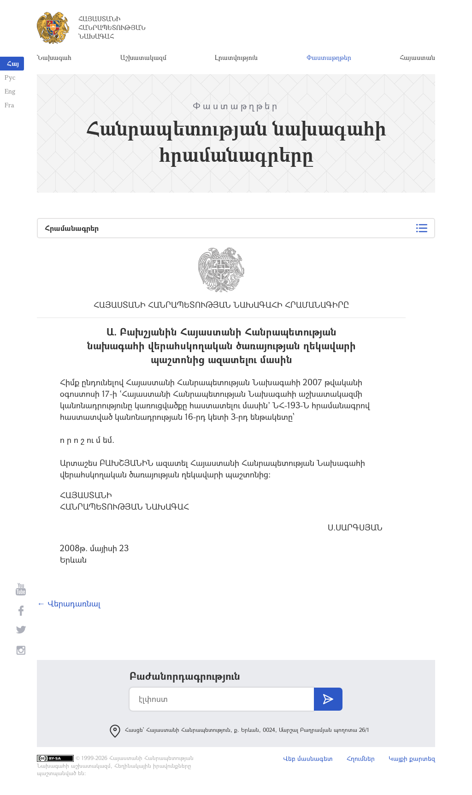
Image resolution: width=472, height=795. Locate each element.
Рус (10, 77)
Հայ (13, 63)
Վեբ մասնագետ (308, 758)
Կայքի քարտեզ (412, 758)
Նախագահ (54, 57)
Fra (9, 104)
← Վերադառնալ (68, 603)
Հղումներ (361, 758)
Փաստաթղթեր (329, 57)
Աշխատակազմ (143, 57)
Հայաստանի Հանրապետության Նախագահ (112, 27)
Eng (10, 91)
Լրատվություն (236, 57)
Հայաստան (417, 57)
